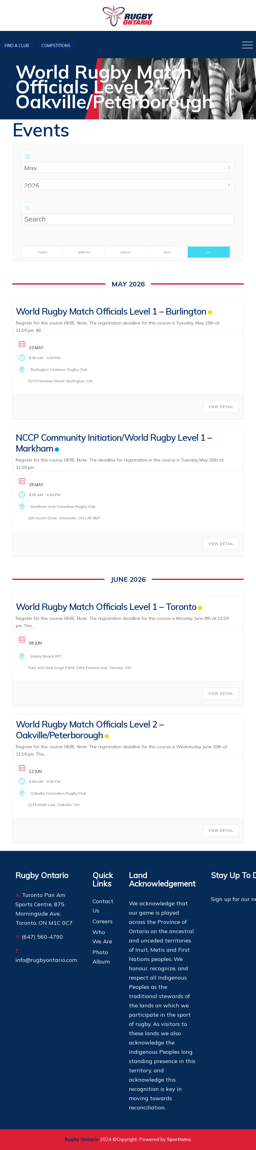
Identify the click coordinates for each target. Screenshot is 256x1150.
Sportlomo (179, 1139)
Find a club (17, 45)
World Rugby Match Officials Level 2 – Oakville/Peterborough (90, 729)
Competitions (55, 45)
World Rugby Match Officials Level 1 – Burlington (111, 311)
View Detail (220, 407)
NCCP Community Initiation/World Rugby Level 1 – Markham (114, 443)
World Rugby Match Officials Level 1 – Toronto (106, 606)
